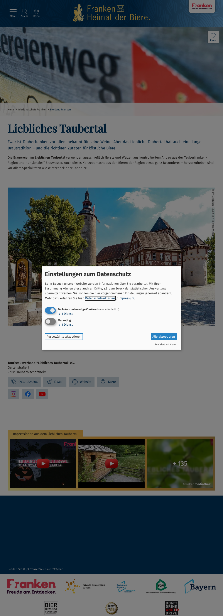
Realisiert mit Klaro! (165, 344)
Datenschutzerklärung (100, 298)
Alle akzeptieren (163, 336)
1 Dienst (65, 314)
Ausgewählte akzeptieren (64, 336)
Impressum (126, 298)
